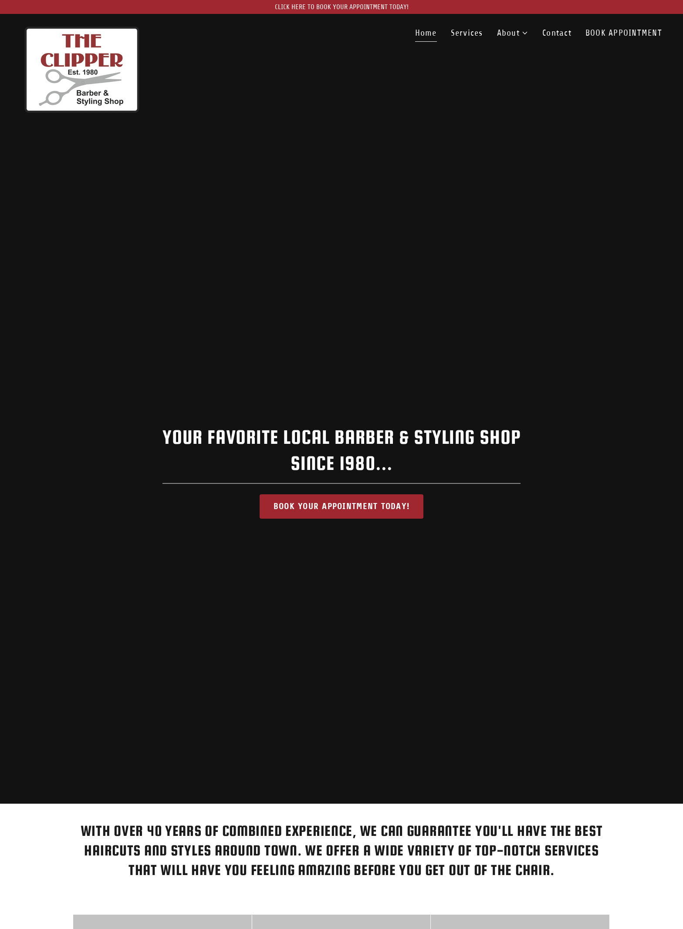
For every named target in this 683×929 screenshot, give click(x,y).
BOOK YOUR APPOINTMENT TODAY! (341, 506)
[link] (82, 30)
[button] (512, 33)
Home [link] (426, 33)
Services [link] (467, 33)
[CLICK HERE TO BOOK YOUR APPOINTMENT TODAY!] (341, 7)
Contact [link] (556, 33)
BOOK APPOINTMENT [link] (623, 33)
